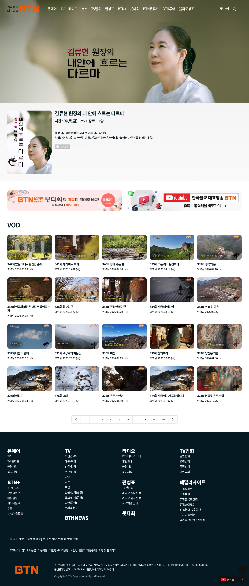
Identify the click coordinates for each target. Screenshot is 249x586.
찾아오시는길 (29, 550)
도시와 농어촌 (187, 515)
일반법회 (185, 456)
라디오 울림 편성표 (133, 493)
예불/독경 (70, 461)
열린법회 (185, 461)
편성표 (109, 8)
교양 (67, 477)
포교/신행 (70, 472)
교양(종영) (71, 502)
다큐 (67, 482)
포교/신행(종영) (74, 497)
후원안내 (127, 461)
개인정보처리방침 (58, 550)
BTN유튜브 (151, 8)
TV (9, 456)
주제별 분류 (71, 508)
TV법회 (96, 8)
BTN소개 (15, 550)
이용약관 (42, 550)
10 (163, 419)
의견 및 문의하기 (107, 550)
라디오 (72, 8)
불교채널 (12, 472)
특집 (67, 487)
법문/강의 (70, 466)
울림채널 (12, 466)
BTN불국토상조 (189, 499)
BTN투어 (169, 8)
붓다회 (134, 8)
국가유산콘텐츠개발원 (192, 520)
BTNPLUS (13, 487)
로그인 (224, 8)
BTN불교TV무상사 (190, 509)
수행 (9, 508)
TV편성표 (127, 487)
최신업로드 (71, 456)
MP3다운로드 (15, 513)
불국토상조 (186, 8)
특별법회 (185, 466)
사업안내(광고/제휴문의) (83, 550)
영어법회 (185, 472)
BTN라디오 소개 (131, 456)
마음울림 (12, 498)
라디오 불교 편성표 (133, 498)
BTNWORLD (187, 504)
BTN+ (122, 8)
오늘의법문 (13, 493)
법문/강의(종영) (74, 492)
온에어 (52, 8)
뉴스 (84, 8)
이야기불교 (13, 503)
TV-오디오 (13, 461)
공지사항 (18, 539)
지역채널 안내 (130, 503)
